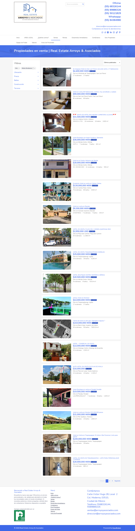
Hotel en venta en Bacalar (81, 206)
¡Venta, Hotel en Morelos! (81, 298)
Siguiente (117, 481)
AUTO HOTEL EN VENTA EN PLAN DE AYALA (88, 366)
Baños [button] (26, 80)
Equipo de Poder (21, 43)
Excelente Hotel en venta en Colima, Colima (87, 183)
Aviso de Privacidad (47, 43)
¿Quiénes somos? (43, 38)
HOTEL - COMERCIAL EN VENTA (83, 344)
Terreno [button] (26, 88)
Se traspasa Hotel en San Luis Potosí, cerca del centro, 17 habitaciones (95, 69)
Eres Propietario (110, 38)
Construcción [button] (26, 84)
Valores (34, 43)
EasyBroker (117, 528)
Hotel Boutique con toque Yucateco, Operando (88, 138)
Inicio (18, 38)
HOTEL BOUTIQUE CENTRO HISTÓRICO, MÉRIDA (89, 275)
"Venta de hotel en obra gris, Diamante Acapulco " (89, 321)
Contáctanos (96, 38)
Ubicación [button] (26, 72)
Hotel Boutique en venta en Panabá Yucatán (87, 389)
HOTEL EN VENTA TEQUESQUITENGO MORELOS (89, 252)
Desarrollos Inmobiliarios (79, 38)
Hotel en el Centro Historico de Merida (85, 160)
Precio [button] (26, 76)
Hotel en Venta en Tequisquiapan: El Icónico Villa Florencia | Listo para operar (95, 436)
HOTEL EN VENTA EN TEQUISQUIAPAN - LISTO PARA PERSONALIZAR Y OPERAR (96, 459)
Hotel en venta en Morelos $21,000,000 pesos (88, 412)
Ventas (55, 38)
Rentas (65, 38)
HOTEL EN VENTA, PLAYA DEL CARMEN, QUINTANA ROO (92, 229)
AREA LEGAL (28, 38)
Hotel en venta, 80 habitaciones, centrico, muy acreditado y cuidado (94, 92)
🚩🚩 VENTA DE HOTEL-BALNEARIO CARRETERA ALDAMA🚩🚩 (94, 115)
